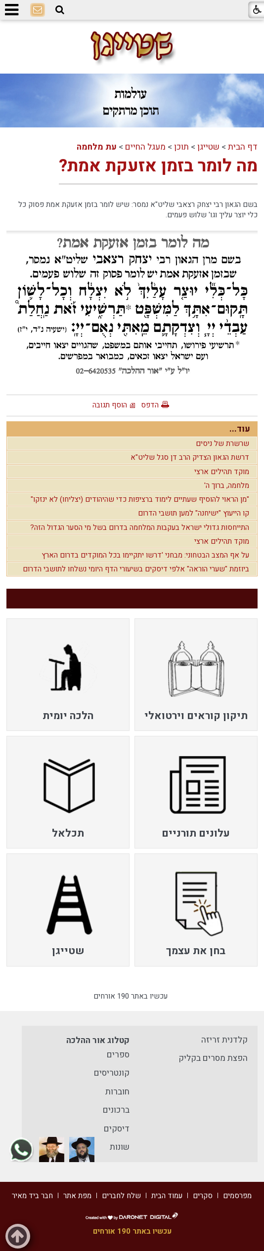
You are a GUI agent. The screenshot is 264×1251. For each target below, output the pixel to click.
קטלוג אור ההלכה (98, 1040)
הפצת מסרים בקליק (213, 1058)
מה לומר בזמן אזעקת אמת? (158, 166)
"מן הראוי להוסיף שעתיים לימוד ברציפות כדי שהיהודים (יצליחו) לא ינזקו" (140, 499)
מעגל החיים (145, 147)
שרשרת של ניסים (222, 443)
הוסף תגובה (109, 405)
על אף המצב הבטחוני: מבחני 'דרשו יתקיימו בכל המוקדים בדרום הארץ (145, 555)
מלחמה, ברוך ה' (226, 485)
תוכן (181, 147)
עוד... (239, 429)
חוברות (117, 1092)
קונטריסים (112, 1073)
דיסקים (117, 1129)
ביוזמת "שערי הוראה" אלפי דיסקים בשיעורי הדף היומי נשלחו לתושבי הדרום (136, 569)
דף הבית (243, 147)
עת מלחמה (97, 147)
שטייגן (208, 147)
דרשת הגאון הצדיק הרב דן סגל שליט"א (190, 457)
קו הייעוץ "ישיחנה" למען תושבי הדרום (193, 513)
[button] (59, 10)
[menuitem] (196, 674)
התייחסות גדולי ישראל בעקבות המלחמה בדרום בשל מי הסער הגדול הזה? (139, 527)
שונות (120, 1147)
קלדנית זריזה (224, 1040)
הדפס (150, 405)
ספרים (118, 1055)
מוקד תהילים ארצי (221, 471)
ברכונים (116, 1110)
